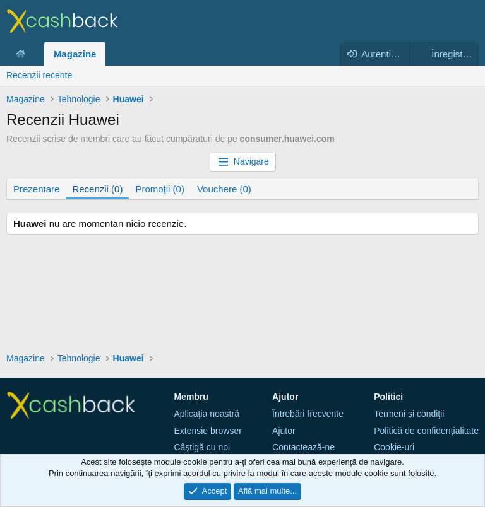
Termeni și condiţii (409, 414)
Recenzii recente (39, 75)
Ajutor (284, 431)
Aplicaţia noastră (206, 414)
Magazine (75, 54)
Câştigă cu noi (202, 447)
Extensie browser (207, 431)
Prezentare (36, 189)
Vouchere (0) (224, 189)
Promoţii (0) (159, 189)
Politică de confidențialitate (426, 431)
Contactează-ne (303, 447)
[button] (35, 54)
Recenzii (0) (97, 189)
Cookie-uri (394, 447)
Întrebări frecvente (308, 414)
